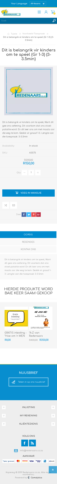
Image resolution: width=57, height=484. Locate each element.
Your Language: (19, 4)
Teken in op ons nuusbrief (31, 382)
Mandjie (52, 12)
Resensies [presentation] (28, 242)
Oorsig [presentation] (28, 234)
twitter (28, 214)
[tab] (28, 235)
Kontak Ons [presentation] (28, 249)
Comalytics (35, 478)
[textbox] (25, 21)
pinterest (33, 214)
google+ (38, 214)
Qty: (19, 172)
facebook (24, 214)
